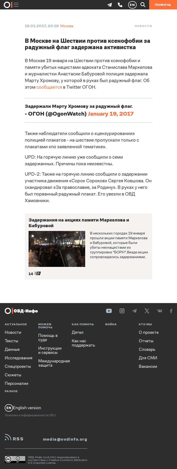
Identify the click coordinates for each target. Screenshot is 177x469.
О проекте (149, 332)
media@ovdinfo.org (65, 439)
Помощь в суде (48, 337)
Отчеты (146, 341)
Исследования (18, 358)
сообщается (49, 87)
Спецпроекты (18, 366)
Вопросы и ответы (68, 398)
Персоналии (16, 383)
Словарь (147, 349)
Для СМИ (148, 358)
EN (132, 5)
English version (23, 407)
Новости (143, 26)
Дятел (78, 332)
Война (111, 324)
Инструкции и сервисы (50, 350)
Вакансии (148, 366)
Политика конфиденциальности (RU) (30, 415)
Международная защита (51, 363)
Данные (12, 349)
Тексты (11, 341)
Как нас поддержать (83, 343)
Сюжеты (13, 375)
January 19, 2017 (111, 113)
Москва (66, 25)
